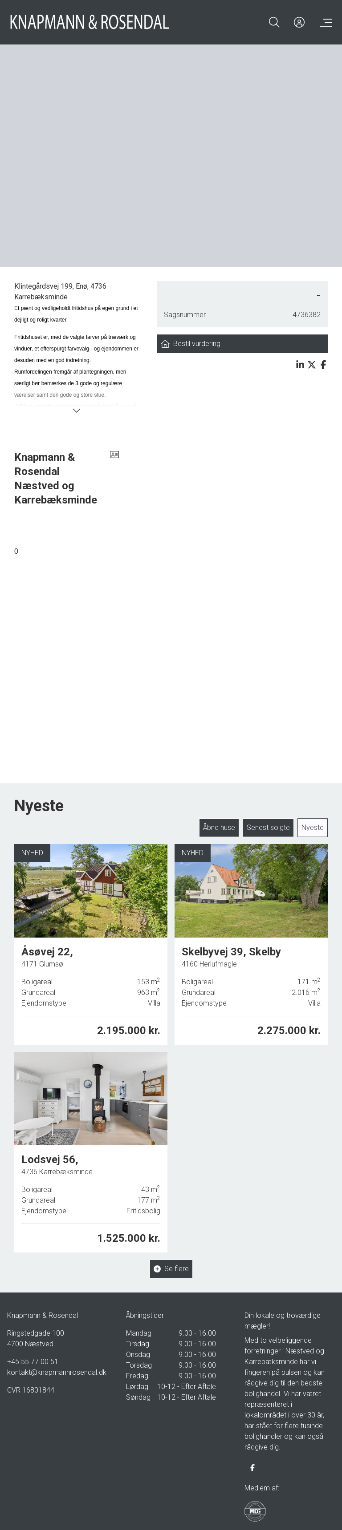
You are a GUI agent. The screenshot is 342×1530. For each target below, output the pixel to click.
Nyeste (312, 825)
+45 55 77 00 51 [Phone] (32, 1359)
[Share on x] (311, 364)
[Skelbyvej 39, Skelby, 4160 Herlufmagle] (251, 941)
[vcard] (114, 475)
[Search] (274, 22)
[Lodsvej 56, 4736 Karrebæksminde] (90, 1146)
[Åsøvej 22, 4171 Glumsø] (90, 942)
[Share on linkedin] (300, 364)
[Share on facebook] (323, 364)
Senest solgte (268, 825)
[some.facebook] (252, 1465)
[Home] (90, 22)
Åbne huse (219, 825)
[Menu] (324, 22)
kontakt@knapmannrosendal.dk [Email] (52, 1369)
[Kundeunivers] (299, 22)
